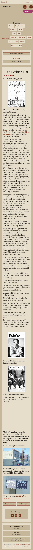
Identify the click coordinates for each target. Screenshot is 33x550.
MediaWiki (27, 546)
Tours (14, 33)
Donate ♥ (28, 11)
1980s (16, 41)
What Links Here (16, 45)
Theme (20, 29)
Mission (22, 41)
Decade (11, 26)
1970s (10, 41)
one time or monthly (16, 53)
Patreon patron (16, 61)
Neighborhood (19, 26)
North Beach (22, 37)
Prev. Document (9, 504)
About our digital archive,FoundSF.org (16, 527)
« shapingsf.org (6, 6)
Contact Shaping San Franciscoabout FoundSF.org (16, 539)
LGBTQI (13, 37)
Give (19, 33)
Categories (5, 38)
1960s (29, 37)
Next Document (23, 504)
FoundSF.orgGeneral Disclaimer (16, 533)
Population (13, 29)
